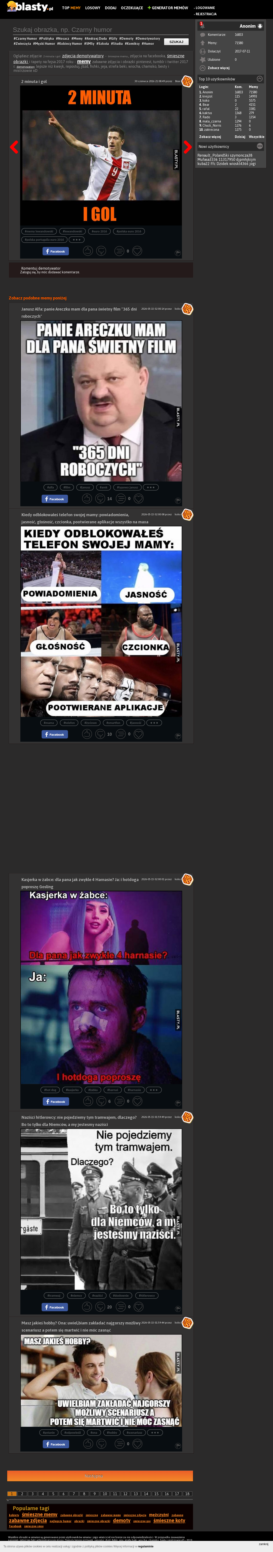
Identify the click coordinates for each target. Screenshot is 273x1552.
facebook (15, 1526)
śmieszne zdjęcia (135, 1515)
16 (167, 1494)
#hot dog (50, 1090)
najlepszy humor (60, 1521)
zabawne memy (111, 1515)
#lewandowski (72, 231)
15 (156, 1494)
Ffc (213, 164)
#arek (103, 487)
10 (105, 1494)
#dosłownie (121, 1296)
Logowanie (205, 8)
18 (187, 1494)
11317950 (227, 159)
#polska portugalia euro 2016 (44, 240)
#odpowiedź (72, 1433)
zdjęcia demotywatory (83, 55)
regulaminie (145, 1546)
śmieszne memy (40, 1514)
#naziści (97, 1296)
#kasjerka (72, 1090)
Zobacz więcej (219, 68)
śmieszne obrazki (98, 1521)
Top (71, 8)
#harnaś (112, 1090)
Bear (205, 105)
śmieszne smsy (34, 1526)
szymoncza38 (241, 155)
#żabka (93, 1090)
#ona (94, 1433)
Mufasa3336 (207, 159)
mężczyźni (159, 1514)
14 (146, 1494)
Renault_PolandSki (213, 155)
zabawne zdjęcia (28, 1520)
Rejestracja (206, 14)
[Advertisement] (101, 776)
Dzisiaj (240, 137)
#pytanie (49, 1433)
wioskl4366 (238, 164)
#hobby (112, 1433)
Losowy (92, 8)
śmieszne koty (169, 1520)
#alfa (50, 487)
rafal (206, 109)
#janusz (85, 487)
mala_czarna (211, 121)
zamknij (263, 1544)
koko (205, 100)
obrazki (79, 1521)
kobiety (14, 1515)
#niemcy (76, 1296)
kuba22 (203, 164)
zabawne (177, 1515)
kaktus (207, 113)
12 (125, 1494)
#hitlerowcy (147, 1296)
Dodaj (110, 8)
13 (136, 1494)
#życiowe (90, 723)
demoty (122, 1520)
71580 (239, 43)
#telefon (69, 723)
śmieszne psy (142, 1521)
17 (177, 1494)
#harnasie (134, 1090)
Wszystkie (256, 137)
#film (67, 487)
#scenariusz (134, 1433)
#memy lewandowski (39, 231)
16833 (239, 35)
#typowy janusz (127, 487)
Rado (206, 117)
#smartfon (113, 723)
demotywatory (26, 66)
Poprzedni (16, 135)
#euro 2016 (99, 231)
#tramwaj (53, 1296)
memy (84, 61)
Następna (186, 135)
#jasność (135, 723)
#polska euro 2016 (129, 231)
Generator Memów (168, 8)
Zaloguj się (28, 272)
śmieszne (92, 1515)
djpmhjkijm (246, 159)
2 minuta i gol (34, 81)
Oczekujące (132, 8)
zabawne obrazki (71, 1515)
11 (115, 1494)
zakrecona (211, 129)
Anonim (207, 92)
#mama (49, 723)
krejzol (207, 96)
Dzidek (222, 164)
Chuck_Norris (211, 125)
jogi (252, 164)
